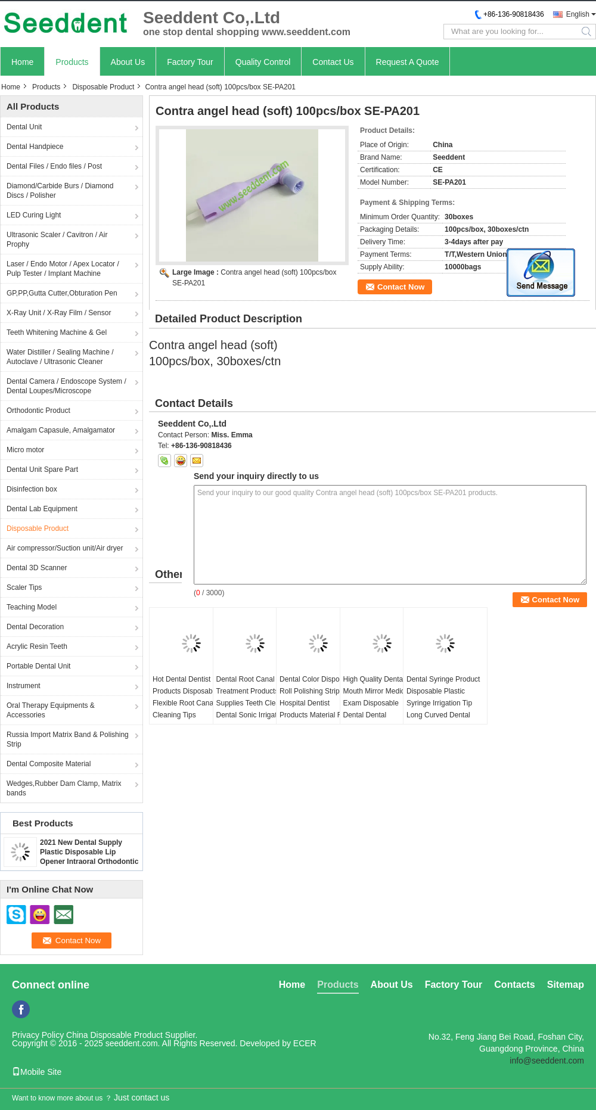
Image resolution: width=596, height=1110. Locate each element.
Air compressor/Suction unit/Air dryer (65, 548)
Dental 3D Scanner (37, 568)
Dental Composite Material (49, 764)
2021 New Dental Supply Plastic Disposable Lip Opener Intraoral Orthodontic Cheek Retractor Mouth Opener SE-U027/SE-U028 (89, 861)
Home (22, 62)
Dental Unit (24, 127)
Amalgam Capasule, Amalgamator (61, 430)
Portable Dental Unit (38, 666)
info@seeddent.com (547, 1060)
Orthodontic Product (38, 410)
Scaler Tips (24, 587)
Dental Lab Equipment (42, 509)
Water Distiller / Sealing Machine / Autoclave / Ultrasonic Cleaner (60, 357)
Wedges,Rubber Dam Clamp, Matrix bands (64, 788)
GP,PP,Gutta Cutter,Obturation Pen (62, 293)
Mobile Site (36, 1072)
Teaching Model (32, 607)
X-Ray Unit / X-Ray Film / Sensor (59, 313)
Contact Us (332, 62)
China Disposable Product (114, 1035)
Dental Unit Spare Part (42, 469)
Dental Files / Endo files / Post (54, 166)
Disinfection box (32, 489)
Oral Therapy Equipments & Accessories (51, 710)
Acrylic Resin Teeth (37, 646)
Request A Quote (407, 62)
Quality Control (263, 62)
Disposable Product (103, 87)
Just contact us (141, 1097)
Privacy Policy (38, 1035)
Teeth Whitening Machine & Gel (57, 332)
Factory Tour (190, 62)
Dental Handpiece (35, 146)
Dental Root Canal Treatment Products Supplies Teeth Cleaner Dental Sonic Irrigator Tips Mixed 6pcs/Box (253, 703)
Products (71, 62)
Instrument (24, 686)
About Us (128, 62)
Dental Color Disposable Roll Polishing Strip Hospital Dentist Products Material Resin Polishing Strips (318, 703)
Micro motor (25, 450)
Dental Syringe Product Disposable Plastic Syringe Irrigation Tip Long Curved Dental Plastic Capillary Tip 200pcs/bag (443, 709)
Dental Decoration (35, 627)
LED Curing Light (34, 215)
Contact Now (400, 286)
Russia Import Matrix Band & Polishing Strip (68, 739)
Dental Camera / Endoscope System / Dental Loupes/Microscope (66, 386)
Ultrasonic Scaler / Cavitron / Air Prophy (57, 239)
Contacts (514, 985)
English (577, 14)
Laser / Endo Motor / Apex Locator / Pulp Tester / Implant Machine (63, 269)
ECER (304, 1043)
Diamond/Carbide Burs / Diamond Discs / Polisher (60, 191)
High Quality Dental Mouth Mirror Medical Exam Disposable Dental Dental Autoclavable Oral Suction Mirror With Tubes (377, 715)
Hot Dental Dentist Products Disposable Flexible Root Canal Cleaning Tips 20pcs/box (185, 703)
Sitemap (565, 985)
